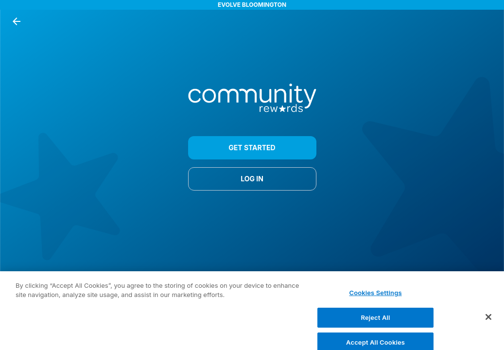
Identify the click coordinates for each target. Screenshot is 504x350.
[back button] (16, 21)
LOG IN (252, 179)
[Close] (488, 319)
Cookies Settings (375, 295)
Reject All (375, 320)
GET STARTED (252, 147)
